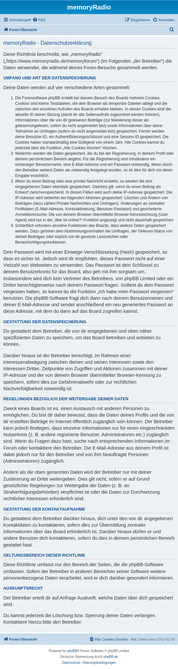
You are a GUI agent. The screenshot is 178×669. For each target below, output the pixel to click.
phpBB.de (111, 657)
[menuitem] (39, 20)
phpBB (72, 651)
